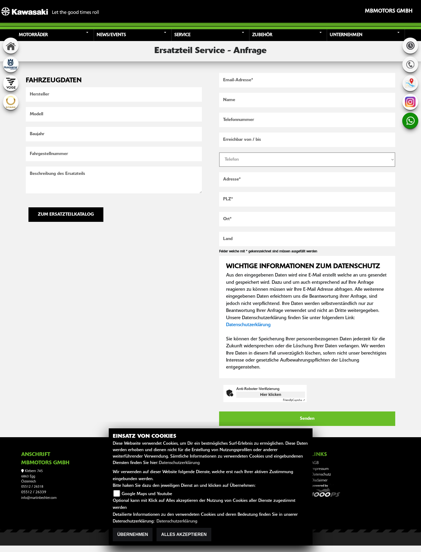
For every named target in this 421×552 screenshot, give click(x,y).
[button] (55, 35)
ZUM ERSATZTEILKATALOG (66, 214)
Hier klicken (270, 394)
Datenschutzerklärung (248, 325)
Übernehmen (132, 534)
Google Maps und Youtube (147, 494)
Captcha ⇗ (294, 400)
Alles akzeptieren (183, 534)
